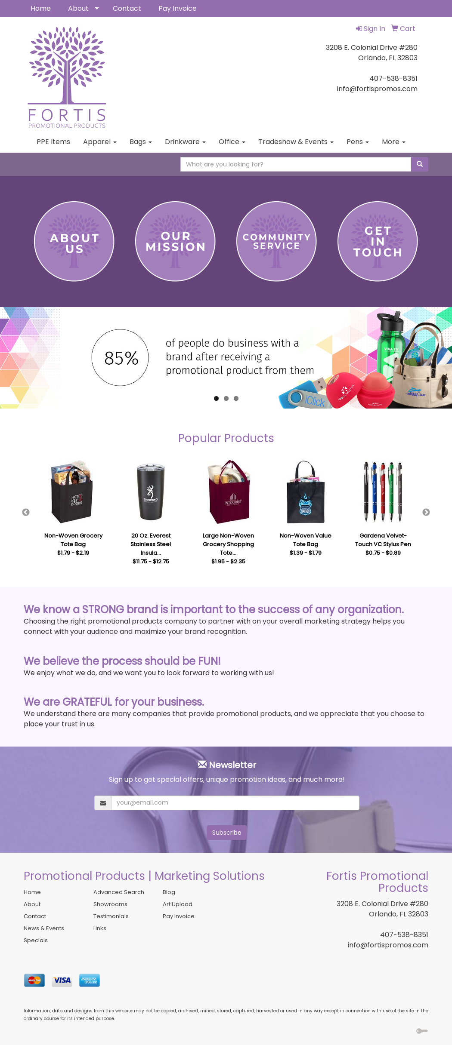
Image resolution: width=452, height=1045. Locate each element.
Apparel (100, 142)
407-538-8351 (404, 935)
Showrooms (110, 904)
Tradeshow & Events (296, 142)
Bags (141, 142)
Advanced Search (118, 892)
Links (99, 928)
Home (41, 8)
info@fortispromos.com (388, 945)
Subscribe (226, 832)
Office (232, 142)
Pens (358, 142)
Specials (36, 940)
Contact (127, 8)
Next (426, 512)
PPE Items (53, 142)
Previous (26, 512)
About (78, 8)
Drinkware (185, 142)
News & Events (44, 928)
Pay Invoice (177, 8)
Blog (169, 892)
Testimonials (111, 916)
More (394, 142)
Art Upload (177, 904)
